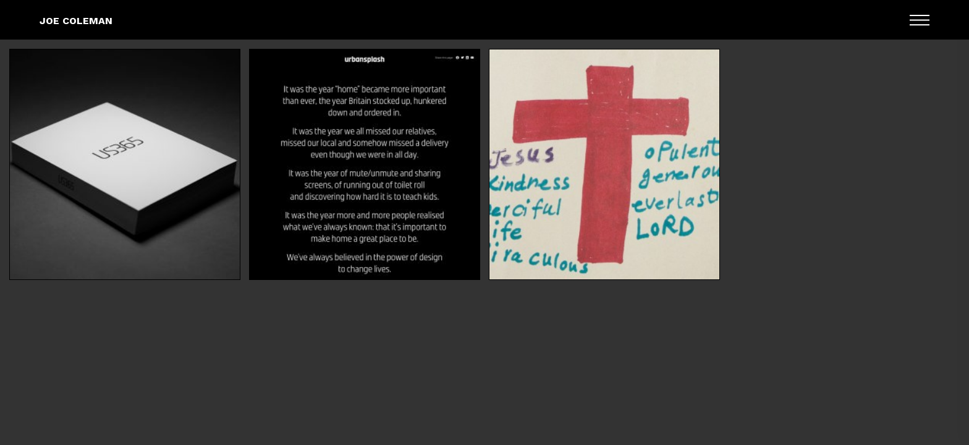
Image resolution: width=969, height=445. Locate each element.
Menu (919, 20)
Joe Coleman (76, 21)
